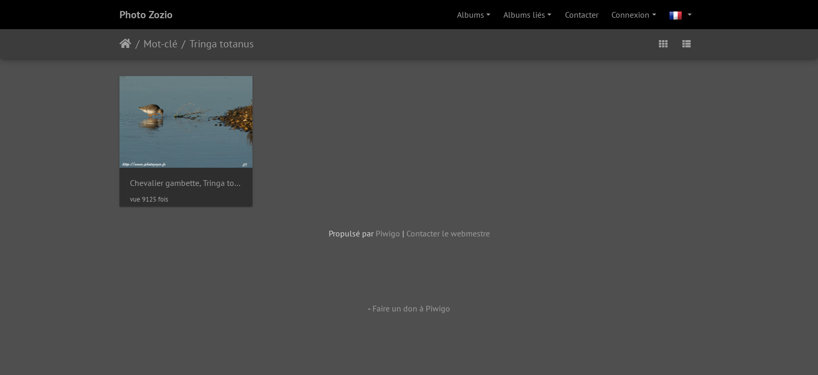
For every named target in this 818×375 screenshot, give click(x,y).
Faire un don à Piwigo (411, 308)
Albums (470, 14)
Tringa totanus (221, 44)
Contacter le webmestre (448, 233)
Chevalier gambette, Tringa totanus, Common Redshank (186, 183)
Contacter (581, 14)
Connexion (630, 14)
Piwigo (388, 233)
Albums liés (524, 14)
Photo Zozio (146, 14)
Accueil (125, 44)
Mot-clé (160, 44)
